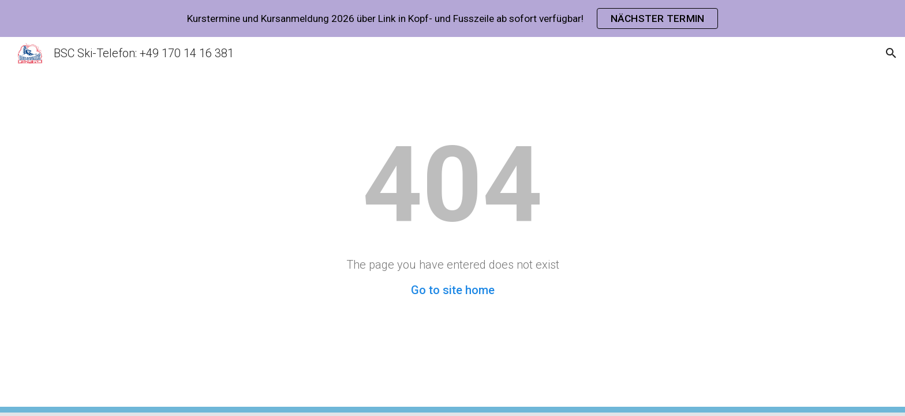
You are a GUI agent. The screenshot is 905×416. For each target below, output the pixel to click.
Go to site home (453, 290)
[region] (452, 18)
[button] (891, 53)
